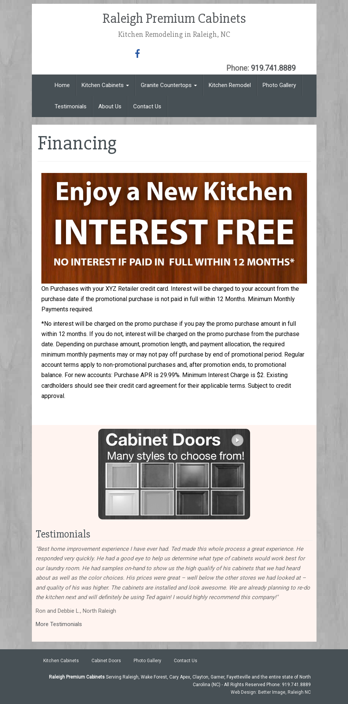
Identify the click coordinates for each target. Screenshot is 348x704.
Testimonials (71, 106)
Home (62, 85)
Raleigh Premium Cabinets (174, 18)
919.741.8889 (273, 68)
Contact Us (147, 106)
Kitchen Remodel (230, 85)
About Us (109, 106)
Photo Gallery (279, 85)
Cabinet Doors (106, 660)
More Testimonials (59, 624)
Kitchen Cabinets (105, 85)
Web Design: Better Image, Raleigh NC (271, 692)
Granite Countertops (169, 85)
